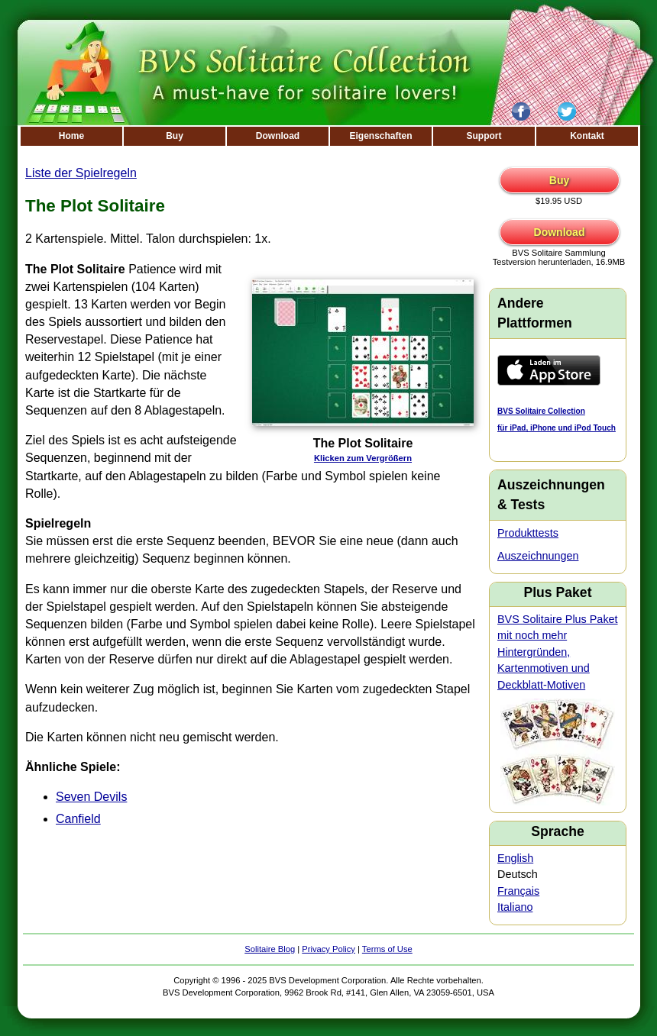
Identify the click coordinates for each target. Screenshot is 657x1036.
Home (71, 136)
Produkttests (527, 533)
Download (277, 136)
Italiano (514, 907)
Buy (174, 136)
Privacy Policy (328, 949)
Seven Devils (91, 796)
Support (484, 136)
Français (518, 891)
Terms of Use (387, 949)
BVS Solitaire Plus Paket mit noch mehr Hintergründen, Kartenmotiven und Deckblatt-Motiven (557, 652)
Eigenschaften (380, 136)
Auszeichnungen (537, 556)
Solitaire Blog (269, 949)
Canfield (78, 818)
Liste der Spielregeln (81, 172)
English (515, 858)
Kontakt (587, 136)
